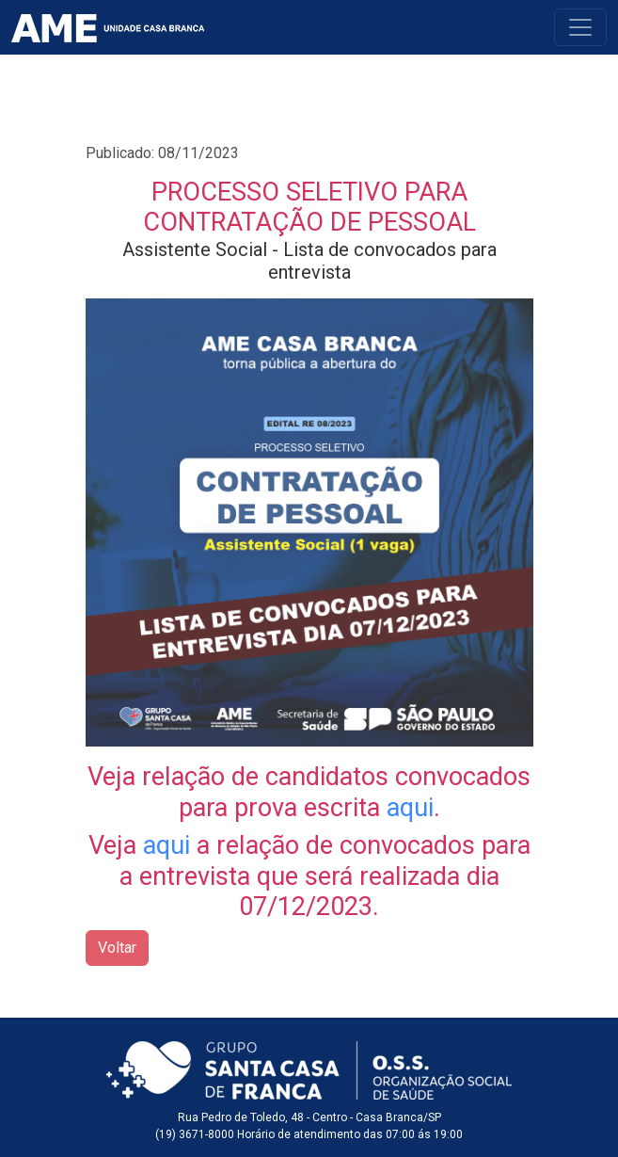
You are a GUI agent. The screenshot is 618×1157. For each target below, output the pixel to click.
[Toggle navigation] (580, 27)
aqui (410, 808)
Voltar (117, 947)
